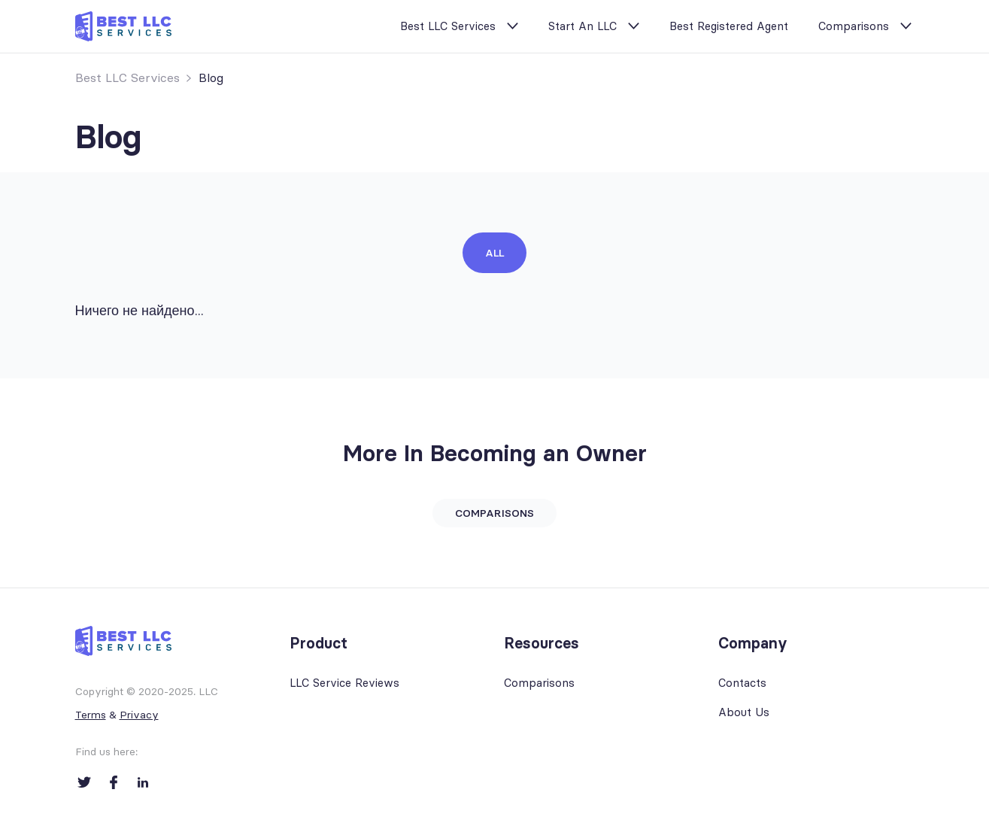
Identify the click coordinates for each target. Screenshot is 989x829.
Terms (90, 714)
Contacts (742, 683)
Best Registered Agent (728, 26)
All (494, 253)
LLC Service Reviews (344, 683)
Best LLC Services (448, 26)
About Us (743, 712)
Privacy (139, 714)
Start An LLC (582, 26)
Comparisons (853, 26)
